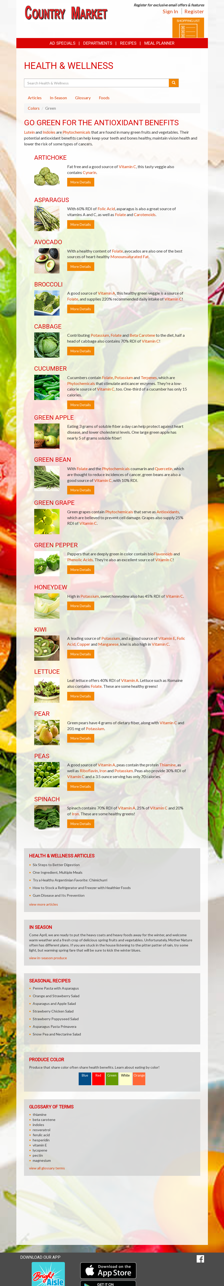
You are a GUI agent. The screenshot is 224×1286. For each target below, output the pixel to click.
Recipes (128, 43)
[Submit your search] (174, 83)
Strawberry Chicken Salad (53, 1011)
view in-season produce (48, 958)
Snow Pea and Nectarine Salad (57, 1034)
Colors (34, 108)
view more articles (43, 904)
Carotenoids (145, 214)
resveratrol (41, 1130)
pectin (38, 1155)
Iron (103, 770)
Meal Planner (159, 43)
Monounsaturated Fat (129, 256)
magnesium (42, 1160)
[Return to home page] (66, 12)
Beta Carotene (142, 335)
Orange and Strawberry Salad (56, 996)
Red (98, 1075)
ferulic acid (41, 1135)
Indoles (49, 132)
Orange (139, 1075)
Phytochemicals (76, 132)
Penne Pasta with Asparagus (56, 988)
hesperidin (41, 1140)
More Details (80, 182)
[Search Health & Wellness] (97, 83)
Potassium (100, 335)
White (125, 1075)
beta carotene (44, 1119)
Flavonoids (163, 553)
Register (194, 11)
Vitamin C (127, 166)
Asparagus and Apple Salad (54, 1003)
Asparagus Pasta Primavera (54, 1026)
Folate (120, 214)
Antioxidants (168, 511)
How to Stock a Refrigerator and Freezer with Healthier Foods (82, 887)
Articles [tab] (35, 97)
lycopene (40, 1150)
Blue (85, 1075)
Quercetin (163, 468)
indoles (38, 1124)
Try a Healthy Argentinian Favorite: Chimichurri (70, 880)
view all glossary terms (47, 1168)
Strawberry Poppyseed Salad (56, 1019)
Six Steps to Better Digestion (56, 865)
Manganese (108, 644)
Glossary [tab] (83, 97)
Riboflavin (89, 770)
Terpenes (149, 377)
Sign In (170, 11)
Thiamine (167, 764)
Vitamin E (166, 638)
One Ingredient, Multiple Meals (57, 872)
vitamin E (40, 1145)
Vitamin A (106, 293)
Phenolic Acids (80, 559)
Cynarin (89, 172)
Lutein (29, 132)
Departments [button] (97, 43)
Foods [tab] (104, 97)
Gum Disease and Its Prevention (59, 895)
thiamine (39, 1114)
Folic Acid (106, 208)
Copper (83, 644)
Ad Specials (62, 43)
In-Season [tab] (58, 97)
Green (111, 1075)
